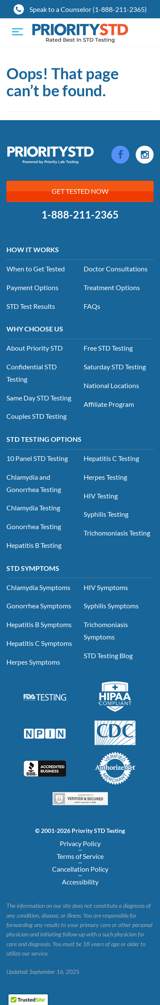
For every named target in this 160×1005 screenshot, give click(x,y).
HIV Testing (101, 496)
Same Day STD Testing (38, 398)
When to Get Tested (35, 269)
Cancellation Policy (80, 869)
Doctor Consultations (116, 269)
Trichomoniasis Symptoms (106, 630)
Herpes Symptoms (33, 662)
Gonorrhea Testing (33, 526)
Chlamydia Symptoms (38, 587)
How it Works (32, 249)
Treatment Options (112, 287)
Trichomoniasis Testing (117, 533)
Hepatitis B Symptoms (39, 624)
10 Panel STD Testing (37, 458)
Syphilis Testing (106, 514)
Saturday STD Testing (115, 367)
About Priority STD (34, 348)
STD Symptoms (32, 568)
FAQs (92, 306)
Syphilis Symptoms (111, 606)
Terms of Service (80, 856)
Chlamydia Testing (33, 508)
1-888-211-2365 (80, 215)
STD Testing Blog (108, 655)
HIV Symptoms (106, 587)
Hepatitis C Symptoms (39, 643)
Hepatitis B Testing (33, 545)
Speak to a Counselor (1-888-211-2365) (80, 9)
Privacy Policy (80, 843)
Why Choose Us (34, 329)
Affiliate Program (109, 404)
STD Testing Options (43, 439)
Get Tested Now (80, 191)
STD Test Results (30, 306)
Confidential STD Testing (31, 373)
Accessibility (80, 882)
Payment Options (32, 287)
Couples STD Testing (36, 416)
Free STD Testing (108, 348)
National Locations (111, 385)
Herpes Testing (105, 477)
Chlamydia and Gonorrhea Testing (33, 483)
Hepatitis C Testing (111, 458)
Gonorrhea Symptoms (38, 606)
